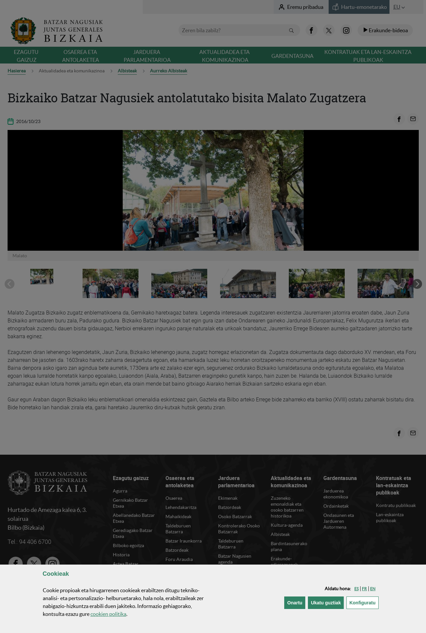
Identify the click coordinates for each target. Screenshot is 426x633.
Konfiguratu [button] (363, 602)
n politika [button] (108, 614)
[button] (356, 589)
